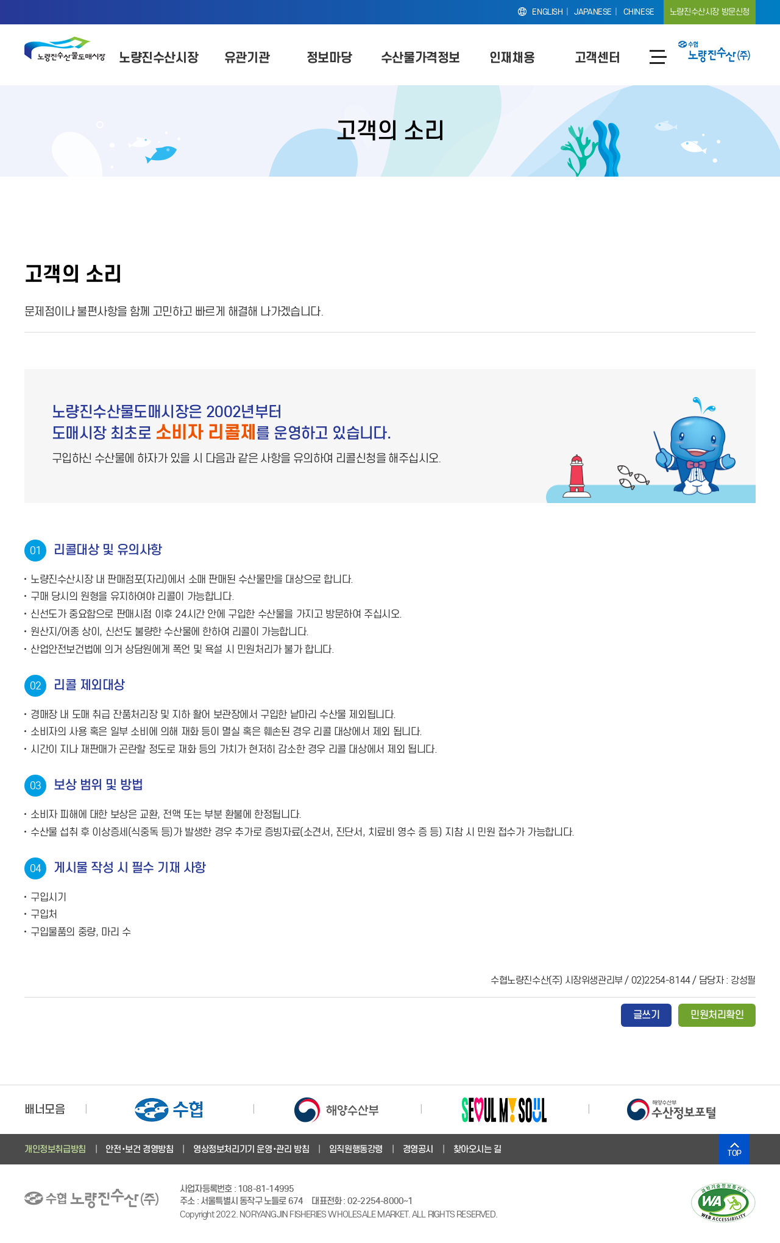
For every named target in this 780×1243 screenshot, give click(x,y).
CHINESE (638, 12)
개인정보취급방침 (55, 1149)
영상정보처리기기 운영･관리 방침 (251, 1149)
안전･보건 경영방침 (139, 1149)
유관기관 (246, 57)
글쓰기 (646, 1015)
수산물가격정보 (420, 57)
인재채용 (511, 57)
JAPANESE (593, 12)
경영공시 (418, 1149)
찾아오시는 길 (477, 1149)
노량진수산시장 (158, 57)
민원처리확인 (716, 1015)
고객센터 (597, 57)
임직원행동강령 (356, 1149)
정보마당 (329, 57)
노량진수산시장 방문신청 (710, 12)
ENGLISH (547, 12)
